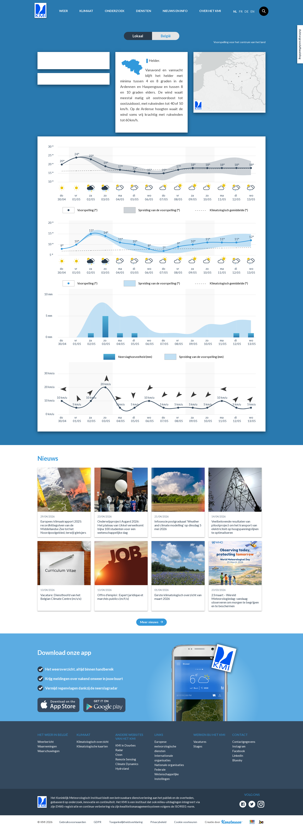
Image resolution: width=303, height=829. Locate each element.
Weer (63, 11)
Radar (119, 750)
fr (241, 11)
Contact (240, 734)
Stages (197, 746)
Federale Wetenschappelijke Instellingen (166, 774)
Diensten (143, 11)
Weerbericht (45, 741)
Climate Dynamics (126, 764)
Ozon (118, 754)
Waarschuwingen (48, 751)
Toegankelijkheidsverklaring (126, 822)
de (246, 11)
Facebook (238, 751)
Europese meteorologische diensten (165, 746)
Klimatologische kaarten (92, 746)
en (252, 11)
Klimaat (86, 11)
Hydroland (122, 768)
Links (158, 734)
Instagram (238, 746)
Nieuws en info (175, 11)
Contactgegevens (243, 741)
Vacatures (199, 741)
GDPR (97, 822)
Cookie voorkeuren (185, 822)
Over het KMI (210, 11)
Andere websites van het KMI (129, 736)
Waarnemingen (47, 746)
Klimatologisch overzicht (93, 741)
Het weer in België (52, 734)
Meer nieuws (151, 622)
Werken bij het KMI (209, 734)
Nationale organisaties (169, 765)
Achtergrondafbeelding (300, 44)
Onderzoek (114, 11)
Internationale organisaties (163, 758)
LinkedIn (237, 755)
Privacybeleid (158, 822)
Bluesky (237, 760)
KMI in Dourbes (125, 745)
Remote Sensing (125, 759)
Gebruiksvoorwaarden (72, 822)
